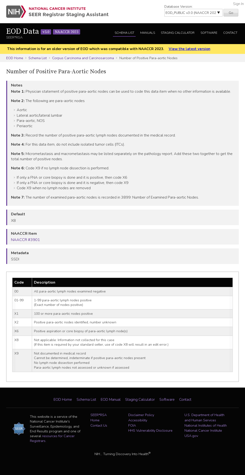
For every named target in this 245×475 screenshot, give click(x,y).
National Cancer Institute (203, 430)
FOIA (132, 425)
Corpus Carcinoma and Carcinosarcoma (83, 58)
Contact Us (98, 425)
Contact (230, 33)
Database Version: (178, 6)
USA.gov (191, 435)
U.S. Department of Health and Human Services (204, 417)
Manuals (147, 33)
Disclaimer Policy (141, 414)
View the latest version (189, 48)
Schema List (124, 33)
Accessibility (137, 420)
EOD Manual (111, 399)
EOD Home (14, 58)
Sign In (238, 3)
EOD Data (43, 31)
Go (231, 12)
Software (208, 33)
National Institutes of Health (205, 425)
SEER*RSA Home (98, 417)
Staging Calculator (178, 33)
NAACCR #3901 (25, 239)
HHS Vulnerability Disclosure (150, 430)
